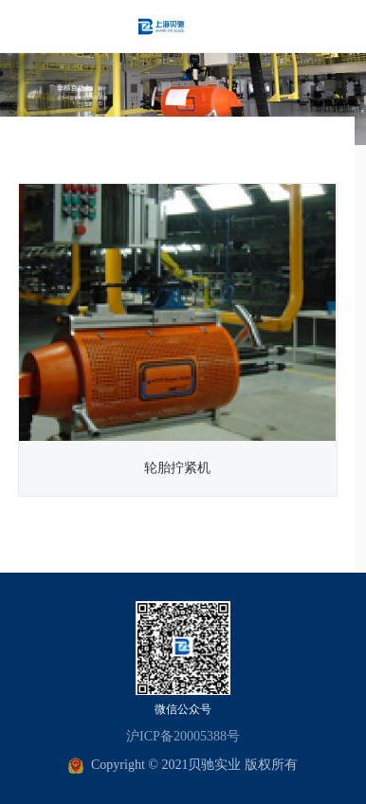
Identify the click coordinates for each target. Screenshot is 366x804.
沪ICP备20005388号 (183, 736)
